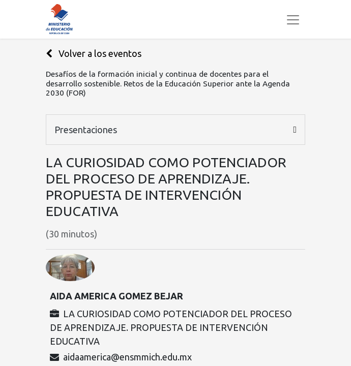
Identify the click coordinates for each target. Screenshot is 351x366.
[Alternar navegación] (293, 19)
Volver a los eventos (93, 53)
